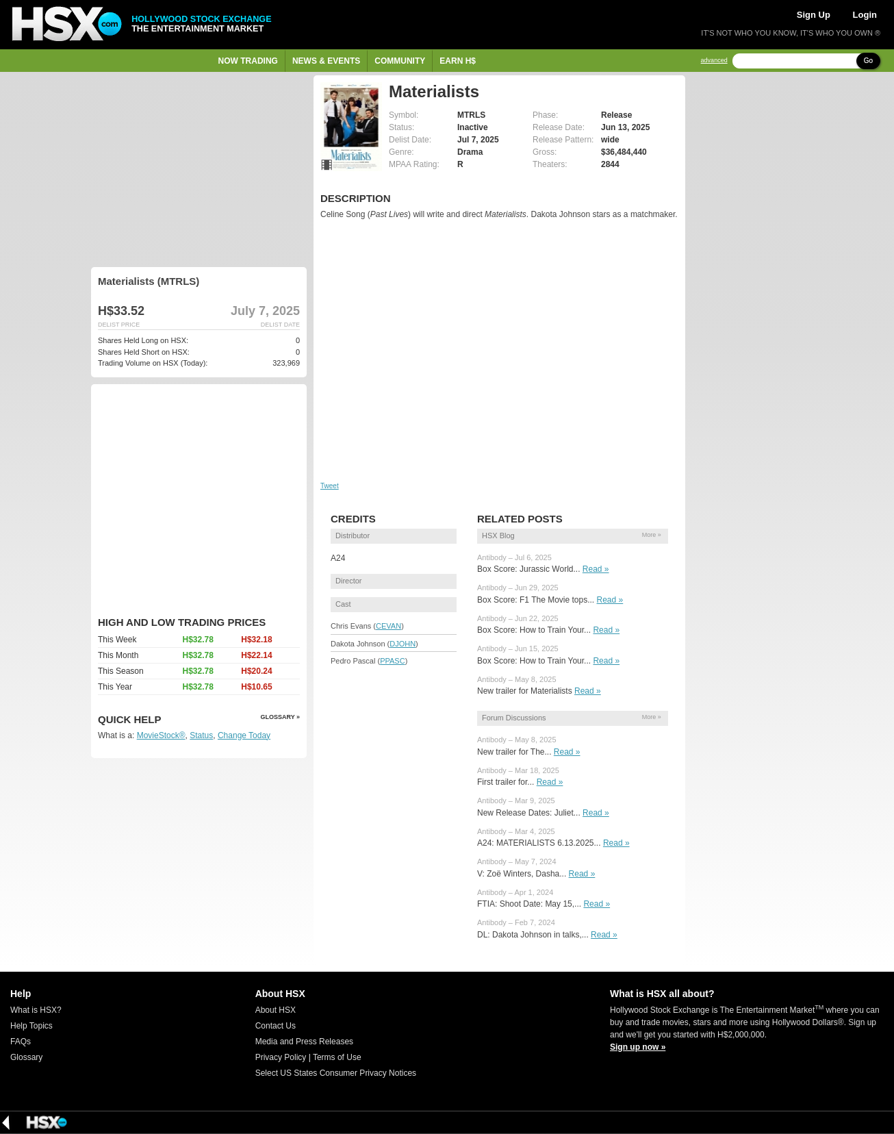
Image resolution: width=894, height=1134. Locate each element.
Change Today (244, 735)
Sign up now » (637, 1047)
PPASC (392, 661)
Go (868, 60)
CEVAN (388, 626)
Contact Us (275, 1026)
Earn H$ (457, 61)
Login (865, 15)
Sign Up (813, 15)
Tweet (329, 486)
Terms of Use (337, 1057)
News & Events (326, 61)
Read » (596, 569)
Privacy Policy (281, 1057)
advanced (714, 61)
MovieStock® (161, 735)
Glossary (26, 1057)
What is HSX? (36, 1010)
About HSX (275, 1010)
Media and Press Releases (304, 1041)
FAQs (20, 1041)
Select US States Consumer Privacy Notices (335, 1073)
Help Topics (31, 1026)
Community (399, 61)
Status (201, 735)
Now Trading (248, 61)
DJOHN (402, 644)
